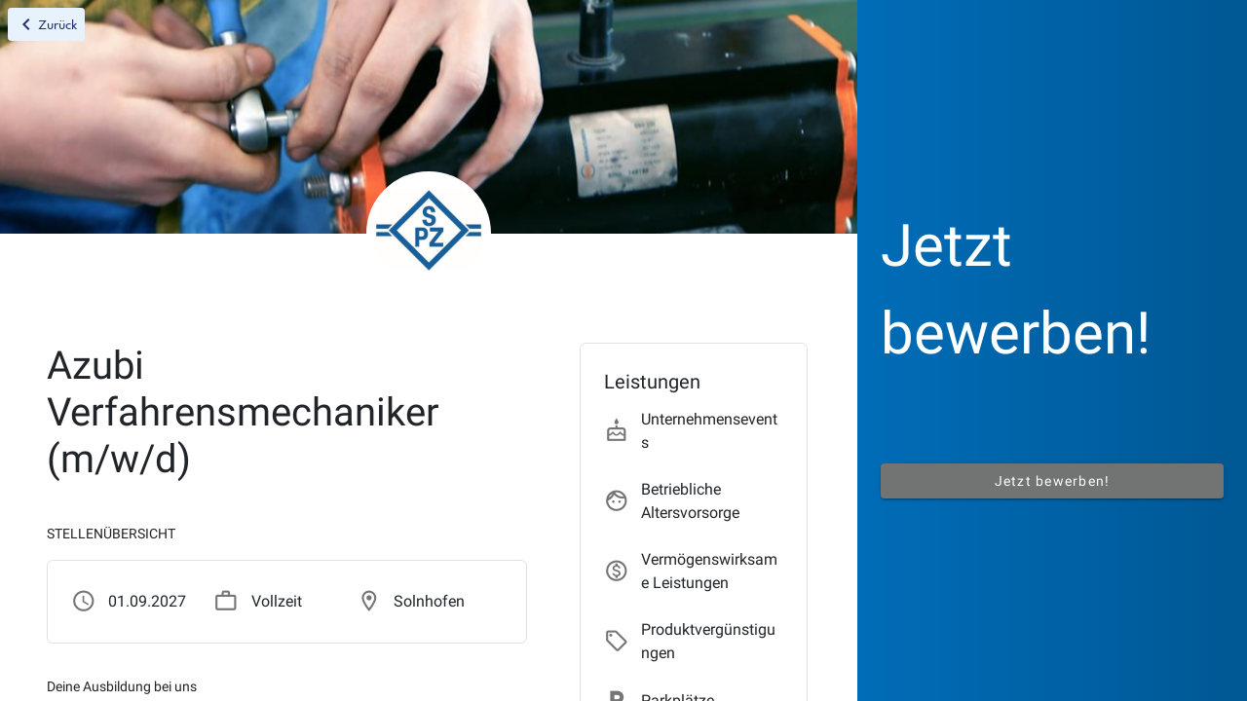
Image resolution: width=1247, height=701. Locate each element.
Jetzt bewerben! (1052, 480)
